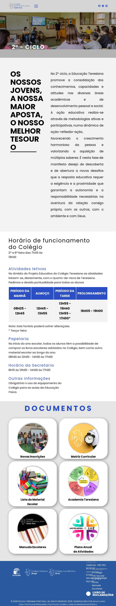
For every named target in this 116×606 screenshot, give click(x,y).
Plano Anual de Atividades (83, 549)
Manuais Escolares (32, 547)
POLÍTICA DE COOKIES (57, 604)
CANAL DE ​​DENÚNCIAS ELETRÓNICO (82, 604)
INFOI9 (95, 601)
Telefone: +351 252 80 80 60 (96, 568)
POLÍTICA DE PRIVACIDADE (36, 604)
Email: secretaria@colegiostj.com (96, 578)
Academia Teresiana (83, 500)
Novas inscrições (32, 457)
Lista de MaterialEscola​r (33, 502)
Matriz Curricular (83, 457)
